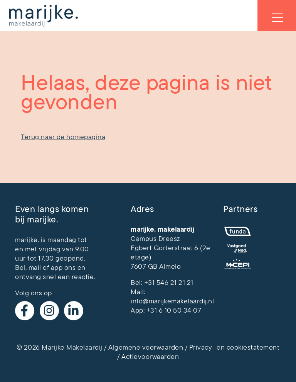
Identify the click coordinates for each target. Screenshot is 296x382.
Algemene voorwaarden (145, 347)
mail (35, 268)
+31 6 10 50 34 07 (174, 310)
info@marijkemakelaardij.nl (172, 301)
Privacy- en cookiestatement (234, 347)
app (57, 268)
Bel (20, 268)
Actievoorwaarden (150, 357)
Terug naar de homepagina (63, 137)
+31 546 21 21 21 (168, 283)
